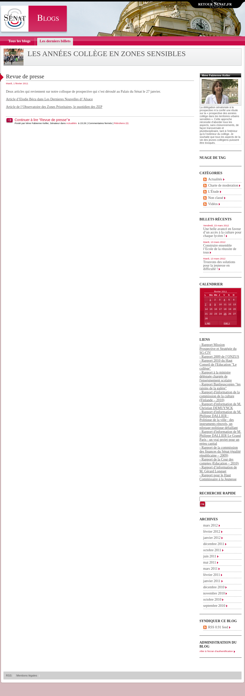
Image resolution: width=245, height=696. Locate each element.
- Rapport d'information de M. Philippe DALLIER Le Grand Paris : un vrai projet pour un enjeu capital (220, 437)
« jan (207, 323)
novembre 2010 (214, 593)
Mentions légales (26, 675)
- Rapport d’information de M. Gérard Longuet (218, 469)
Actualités (71, 123)
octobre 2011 (212, 550)
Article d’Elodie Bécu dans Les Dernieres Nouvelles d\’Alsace (49, 99)
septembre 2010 (214, 606)
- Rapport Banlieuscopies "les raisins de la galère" (220, 386)
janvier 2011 (211, 581)
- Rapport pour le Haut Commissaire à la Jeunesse (218, 477)
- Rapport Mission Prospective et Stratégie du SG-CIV (218, 349)
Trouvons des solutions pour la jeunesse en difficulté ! (219, 265)
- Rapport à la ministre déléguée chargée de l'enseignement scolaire (215, 376)
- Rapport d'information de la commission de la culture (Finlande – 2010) (219, 396)
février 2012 (211, 531)
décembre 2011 (213, 544)
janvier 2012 (211, 538)
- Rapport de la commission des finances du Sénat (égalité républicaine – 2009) (220, 451)
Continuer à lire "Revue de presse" (41, 120)
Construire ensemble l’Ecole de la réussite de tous (219, 249)
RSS (9, 675)
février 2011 (211, 575)
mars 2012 (210, 525)
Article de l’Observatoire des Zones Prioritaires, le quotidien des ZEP (54, 107)
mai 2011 (209, 562)
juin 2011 (209, 556)
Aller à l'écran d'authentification (216, 651)
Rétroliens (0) (121, 123)
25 (225, 313)
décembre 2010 (213, 587)
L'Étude (213, 191)
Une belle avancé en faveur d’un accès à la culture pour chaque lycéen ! (222, 232)
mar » (227, 323)
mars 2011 (210, 568)
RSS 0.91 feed (218, 627)
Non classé (215, 198)
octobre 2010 (212, 599)
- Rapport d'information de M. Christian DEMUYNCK (220, 406)
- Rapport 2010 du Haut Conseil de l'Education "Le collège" (218, 364)
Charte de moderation (223, 185)
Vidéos (213, 204)
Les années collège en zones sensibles (106, 53)
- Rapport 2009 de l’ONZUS (219, 357)
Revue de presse (25, 76)
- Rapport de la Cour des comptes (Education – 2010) (219, 461)
